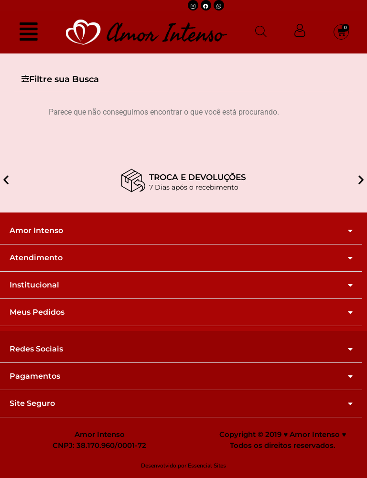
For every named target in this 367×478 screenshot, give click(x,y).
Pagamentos (35, 376)
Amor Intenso (36, 230)
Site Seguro (32, 403)
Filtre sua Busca (64, 79)
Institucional (34, 285)
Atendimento (36, 258)
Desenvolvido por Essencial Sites (183, 465)
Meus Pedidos (37, 312)
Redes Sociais (36, 349)
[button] (183, 79)
